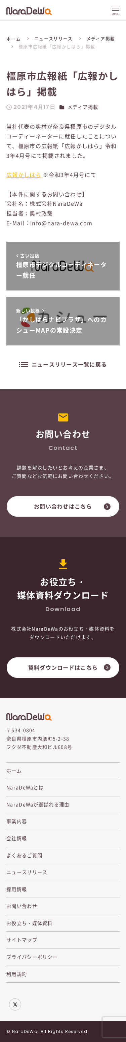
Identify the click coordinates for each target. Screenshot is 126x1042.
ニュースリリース (26, 872)
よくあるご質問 (24, 855)
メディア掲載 (83, 107)
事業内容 (16, 821)
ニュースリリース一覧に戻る (69, 364)
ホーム (14, 770)
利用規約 (16, 974)
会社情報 (16, 838)
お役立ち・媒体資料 (29, 923)
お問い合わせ (21, 906)
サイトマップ (21, 939)
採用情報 (16, 889)
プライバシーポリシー (32, 957)
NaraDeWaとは (25, 787)
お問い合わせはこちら (63, 506)
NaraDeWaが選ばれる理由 (37, 804)
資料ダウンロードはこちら (63, 667)
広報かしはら (23, 175)
